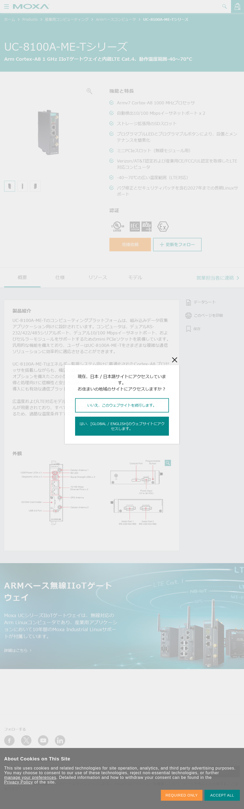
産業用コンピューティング (67, 19)
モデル (135, 277)
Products (30, 19)
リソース (97, 277)
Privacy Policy (18, 782)
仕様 (60, 277)
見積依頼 (130, 244)
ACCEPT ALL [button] (222, 795)
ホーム (9, 19)
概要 (22, 277)
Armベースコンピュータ (116, 19)
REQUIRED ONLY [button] (182, 795)
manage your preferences (30, 777)
